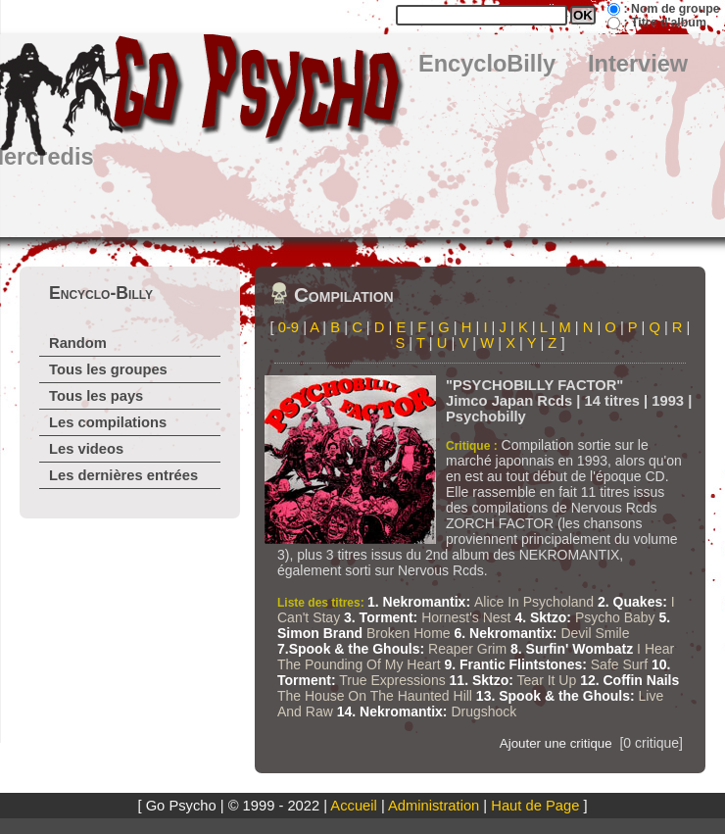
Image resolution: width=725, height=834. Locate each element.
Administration (433, 805)
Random (78, 343)
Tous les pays (96, 396)
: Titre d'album (664, 22)
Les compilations (108, 422)
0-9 (288, 327)
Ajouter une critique (556, 743)
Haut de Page (535, 805)
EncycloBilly (487, 63)
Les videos (86, 449)
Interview (638, 63)
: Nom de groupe (671, 9)
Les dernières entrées (123, 475)
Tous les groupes (108, 369)
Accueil (353, 805)
